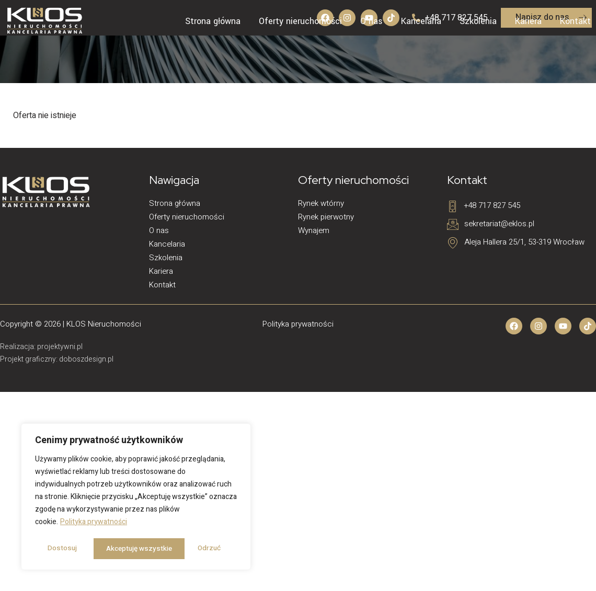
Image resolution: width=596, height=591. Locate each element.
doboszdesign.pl (86, 359)
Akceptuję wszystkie (191, 548)
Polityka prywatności (93, 523)
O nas (371, 21)
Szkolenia (478, 21)
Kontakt (575, 21)
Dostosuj (61, 548)
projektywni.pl (60, 346)
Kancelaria (421, 21)
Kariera (528, 21)
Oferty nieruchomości (300, 21)
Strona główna (212, 21)
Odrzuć (117, 548)
